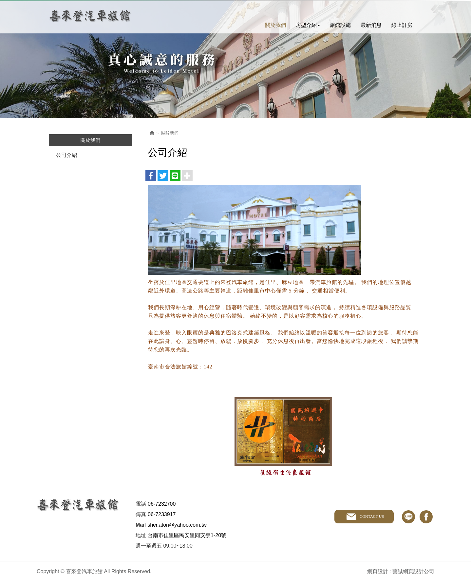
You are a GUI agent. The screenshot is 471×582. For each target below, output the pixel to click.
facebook (426, 516)
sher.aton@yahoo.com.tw (177, 525)
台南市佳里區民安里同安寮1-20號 (187, 535)
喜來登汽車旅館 (90, 16)
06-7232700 (162, 504)
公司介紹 (66, 155)
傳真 (141, 514)
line (408, 516)
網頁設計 (377, 571)
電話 (141, 504)
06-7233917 (162, 514)
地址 (141, 535)
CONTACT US (372, 516)
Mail (141, 525)
